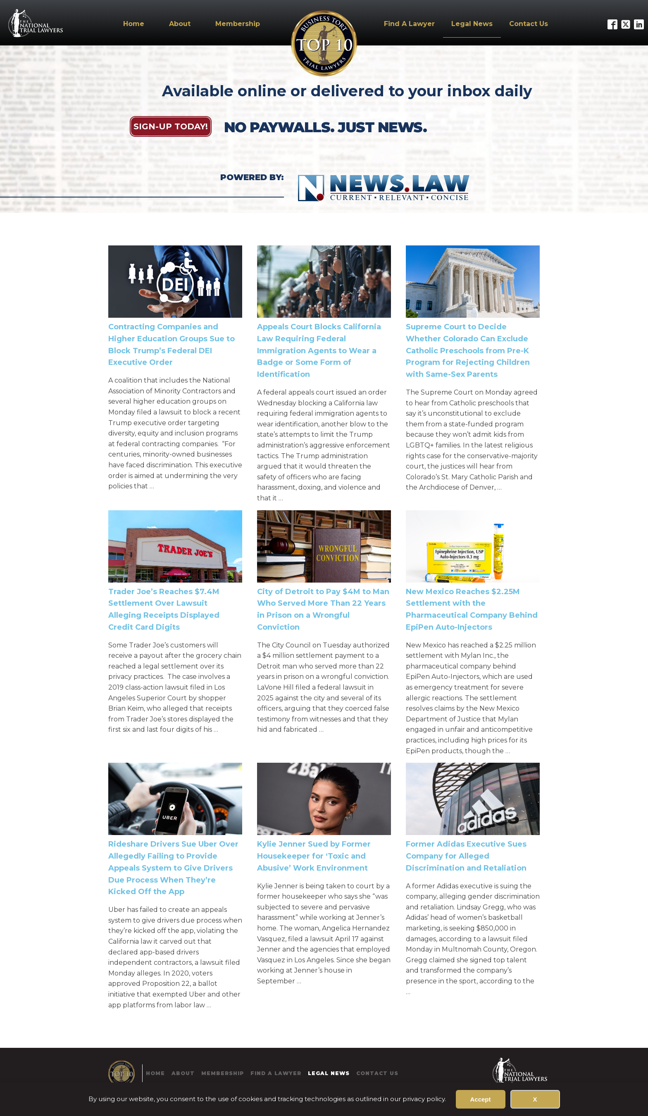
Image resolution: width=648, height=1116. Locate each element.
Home (133, 24)
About (180, 24)
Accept (480, 1099)
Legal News (472, 24)
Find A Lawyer (409, 24)
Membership (237, 24)
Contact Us (528, 24)
